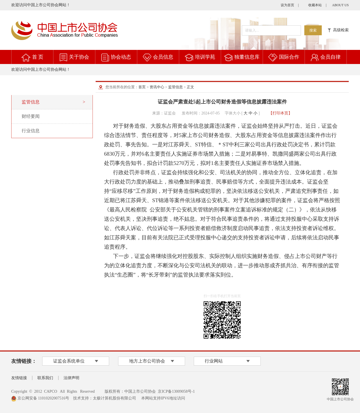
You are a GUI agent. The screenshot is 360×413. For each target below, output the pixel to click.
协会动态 (121, 57)
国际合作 (289, 57)
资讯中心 (157, 87)
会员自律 (330, 57)
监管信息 (175, 87)
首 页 (38, 57)
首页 (142, 87)
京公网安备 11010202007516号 (40, 398)
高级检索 (338, 30)
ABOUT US (340, 5)
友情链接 (19, 378)
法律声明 (71, 378)
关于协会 (79, 57)
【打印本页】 (280, 113)
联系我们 (45, 378)
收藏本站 (315, 5)
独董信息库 (247, 57)
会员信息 (163, 57)
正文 (190, 87)
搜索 (313, 30)
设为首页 (287, 5)
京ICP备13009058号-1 (176, 391)
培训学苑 (205, 57)
